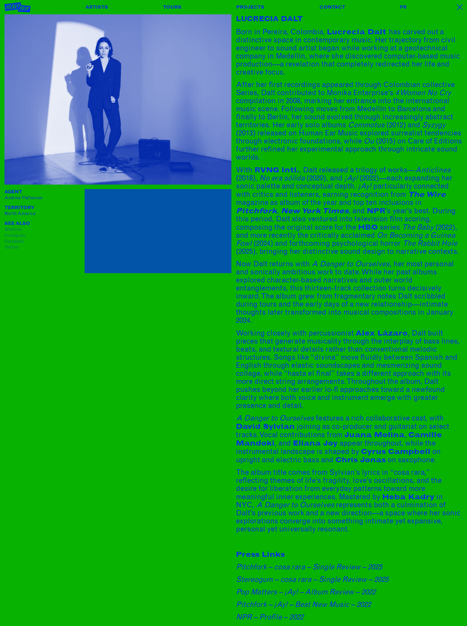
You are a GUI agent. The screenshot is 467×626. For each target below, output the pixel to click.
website (13, 229)
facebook (14, 241)
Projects (250, 7)
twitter (11, 247)
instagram (15, 235)
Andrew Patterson (23, 197)
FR (403, 7)
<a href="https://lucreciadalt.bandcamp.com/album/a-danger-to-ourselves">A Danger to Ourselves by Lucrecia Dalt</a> (137, 349)
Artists (96, 7)
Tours (172, 7)
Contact (332, 7)
